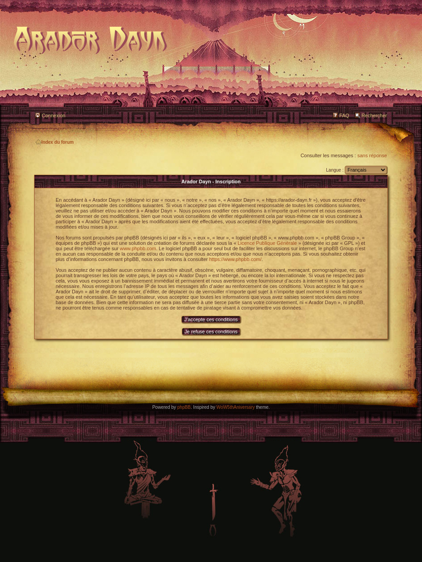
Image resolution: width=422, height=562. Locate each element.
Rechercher (374, 115)
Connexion (54, 115)
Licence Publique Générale (267, 243)
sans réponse (372, 155)
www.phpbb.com (138, 248)
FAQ (344, 115)
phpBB (184, 407)
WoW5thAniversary (235, 407)
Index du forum (54, 142)
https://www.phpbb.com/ (235, 259)
